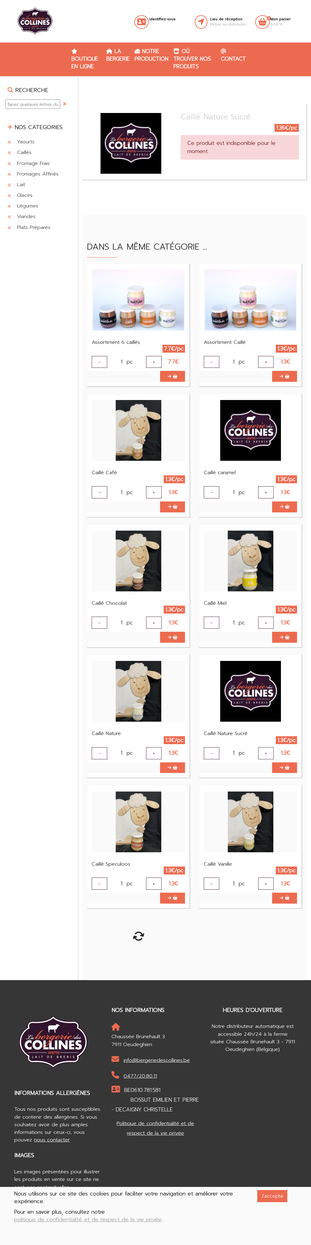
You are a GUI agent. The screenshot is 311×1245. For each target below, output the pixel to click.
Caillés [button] (20, 152)
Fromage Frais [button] (29, 163)
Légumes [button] (23, 206)
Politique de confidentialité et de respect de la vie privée (155, 1140)
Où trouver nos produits (192, 58)
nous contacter (52, 1152)
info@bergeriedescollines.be (150, 1072)
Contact (233, 56)
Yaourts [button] (21, 141)
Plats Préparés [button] (29, 227)
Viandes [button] (22, 216)
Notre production (151, 55)
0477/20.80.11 (134, 1088)
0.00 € (280, 22)
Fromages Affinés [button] (33, 174)
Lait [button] (16, 184)
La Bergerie (118, 55)
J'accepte (272, 1196)
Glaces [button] (20, 195)
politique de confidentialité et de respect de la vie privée (88, 1219)
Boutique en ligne (84, 59)
